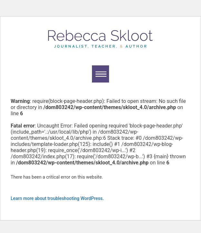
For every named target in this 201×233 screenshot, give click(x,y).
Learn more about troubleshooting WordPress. (57, 198)
